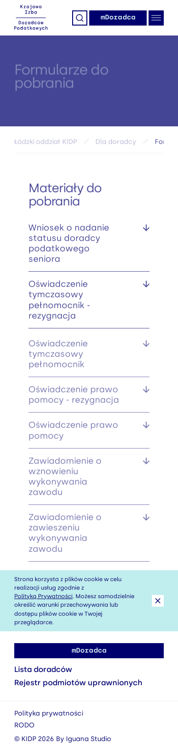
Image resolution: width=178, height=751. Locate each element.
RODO (24, 725)
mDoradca (118, 17)
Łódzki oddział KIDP (45, 143)
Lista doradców (43, 669)
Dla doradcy (115, 143)
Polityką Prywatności (43, 596)
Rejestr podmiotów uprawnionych (78, 682)
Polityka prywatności (48, 713)
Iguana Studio (88, 739)
